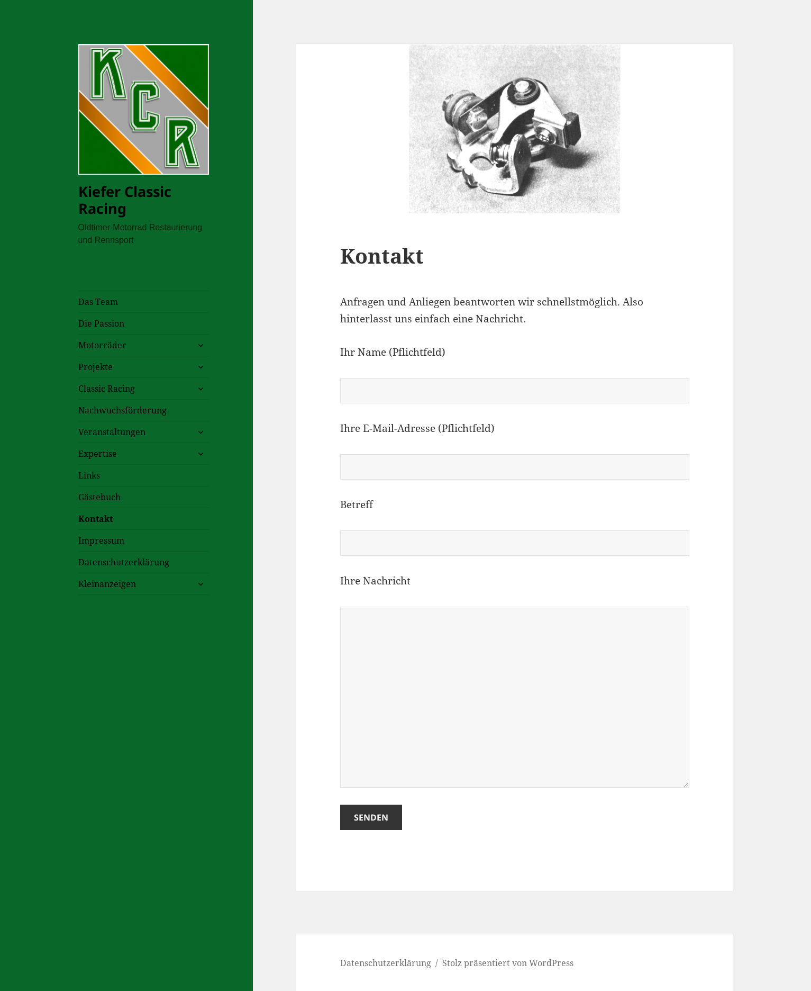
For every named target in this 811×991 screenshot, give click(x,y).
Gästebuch (99, 497)
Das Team (98, 302)
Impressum (101, 540)
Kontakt (95, 519)
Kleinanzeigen (107, 584)
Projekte (95, 367)
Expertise (97, 454)
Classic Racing (106, 388)
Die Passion (101, 323)
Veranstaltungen (111, 432)
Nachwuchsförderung (122, 410)
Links (89, 475)
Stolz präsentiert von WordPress (507, 963)
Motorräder (102, 345)
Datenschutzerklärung (123, 562)
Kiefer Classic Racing (124, 200)
